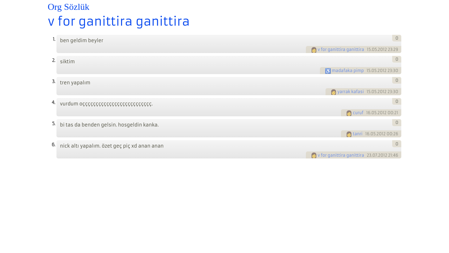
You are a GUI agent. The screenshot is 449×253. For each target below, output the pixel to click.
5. (53, 123)
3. (53, 81)
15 (369, 49)
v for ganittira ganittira (119, 21)
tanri (358, 133)
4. (53, 102)
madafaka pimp (348, 70)
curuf (358, 112)
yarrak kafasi (350, 91)
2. (53, 60)
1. (54, 39)
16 (368, 112)
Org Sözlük (68, 7)
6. (53, 145)
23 (369, 155)
